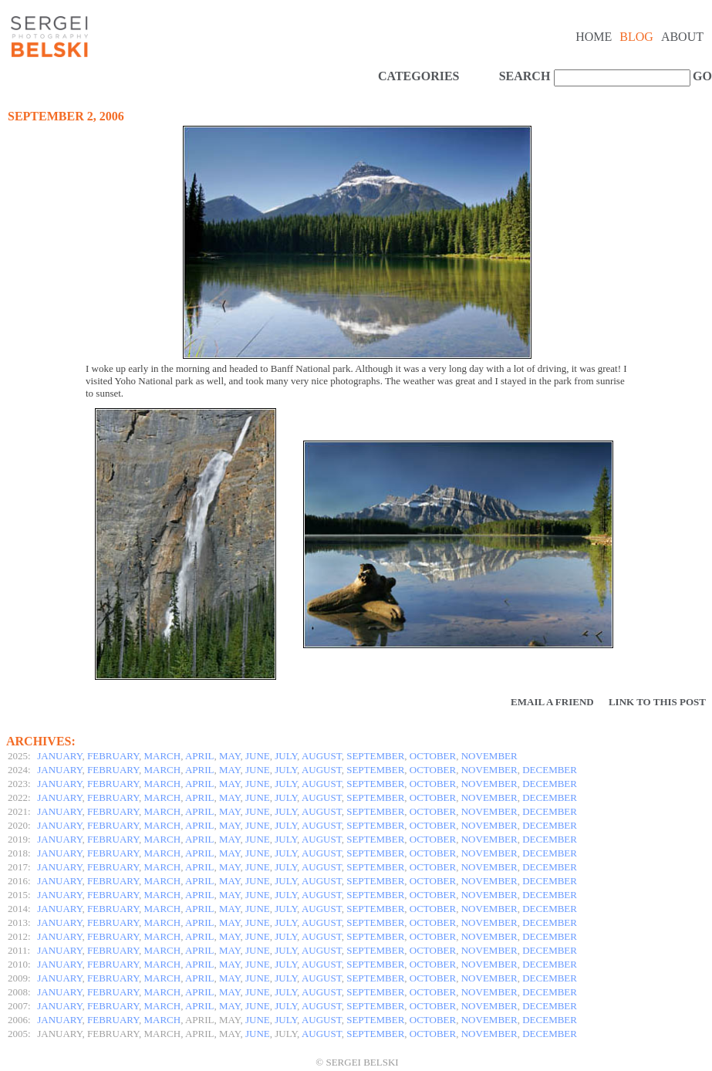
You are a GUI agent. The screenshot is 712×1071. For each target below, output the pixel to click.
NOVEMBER (489, 756)
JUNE (257, 756)
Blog (636, 36)
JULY (286, 756)
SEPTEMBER (375, 756)
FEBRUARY (113, 756)
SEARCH (525, 76)
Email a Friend (552, 702)
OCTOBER (433, 756)
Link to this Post (657, 702)
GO (700, 76)
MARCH (162, 756)
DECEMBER (549, 769)
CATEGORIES (419, 76)
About (682, 36)
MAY (229, 756)
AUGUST (322, 756)
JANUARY (59, 756)
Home (593, 36)
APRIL (199, 756)
